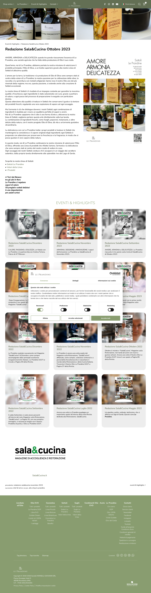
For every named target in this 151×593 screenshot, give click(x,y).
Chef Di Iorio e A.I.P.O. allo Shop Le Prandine (29, 488)
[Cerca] (139, 4)
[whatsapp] (133, 555)
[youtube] (117, 4)
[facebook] (105, 4)
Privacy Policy (18, 586)
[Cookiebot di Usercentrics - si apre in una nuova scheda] (111, 273)
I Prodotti (11, 170)
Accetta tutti (105, 318)
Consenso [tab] (44, 281)
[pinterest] (129, 555)
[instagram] (109, 4)
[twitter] (125, 555)
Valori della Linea (14, 167)
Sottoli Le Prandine (15, 164)
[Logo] (74, 4)
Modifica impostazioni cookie (45, 586)
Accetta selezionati (75, 318)
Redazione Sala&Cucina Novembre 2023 (28, 485)
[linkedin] (113, 4)
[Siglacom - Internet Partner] (132, 585)
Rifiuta (45, 318)
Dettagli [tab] (75, 281)
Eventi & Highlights (12, 44)
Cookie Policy (29, 586)
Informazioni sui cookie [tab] (107, 281)
